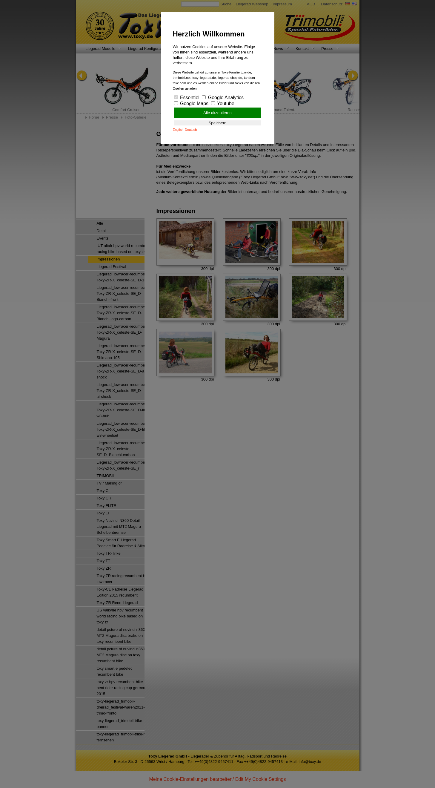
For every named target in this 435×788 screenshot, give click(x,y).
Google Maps (191, 103)
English (178, 129)
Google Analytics (223, 97)
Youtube (222, 103)
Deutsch (191, 129)
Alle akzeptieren (217, 113)
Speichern (217, 123)
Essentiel (186, 97)
